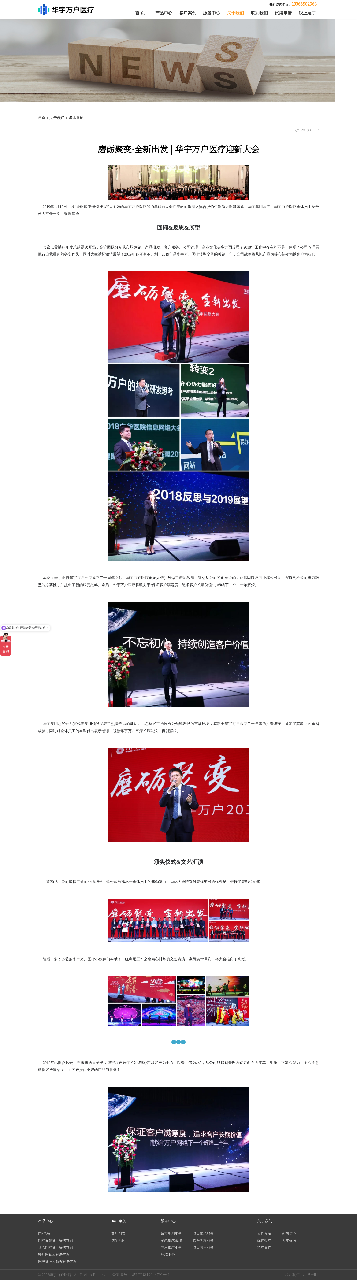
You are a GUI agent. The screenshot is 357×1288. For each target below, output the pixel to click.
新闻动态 (289, 1241)
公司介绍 (264, 1241)
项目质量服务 (203, 1255)
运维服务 (168, 1262)
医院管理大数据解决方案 (57, 1269)
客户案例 (187, 12)
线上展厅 (307, 12)
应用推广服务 (171, 1255)
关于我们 (235, 12)
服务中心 (211, 12)
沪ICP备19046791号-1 (151, 1282)
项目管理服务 (203, 1241)
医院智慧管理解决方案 (55, 1248)
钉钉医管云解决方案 (54, 1262)
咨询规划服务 (171, 1241)
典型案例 (118, 1248)
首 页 (140, 12)
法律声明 (310, 1282)
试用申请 (283, 12)
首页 (41, 122)
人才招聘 (289, 1248)
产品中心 (163, 12)
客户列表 (118, 1241)
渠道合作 (264, 1255)
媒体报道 (75, 122)
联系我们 (259, 12)
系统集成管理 (171, 1248)
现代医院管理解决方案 (55, 1255)
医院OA (44, 1241)
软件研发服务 (203, 1248)
